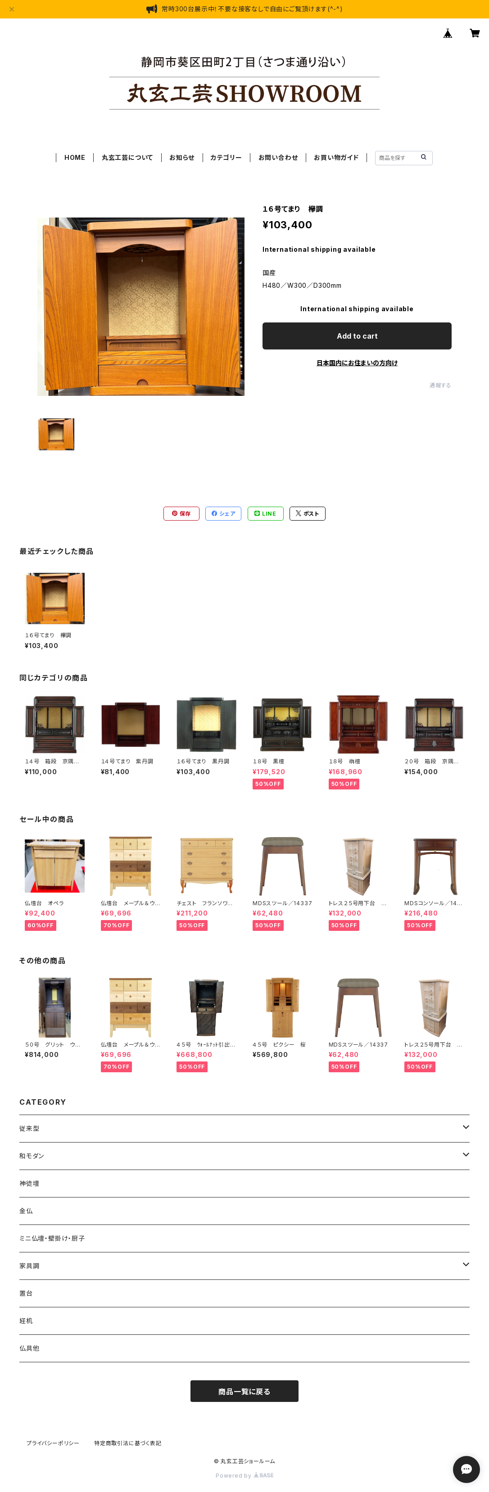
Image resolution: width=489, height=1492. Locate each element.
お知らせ (182, 157)
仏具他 (29, 1348)
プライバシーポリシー (53, 1443)
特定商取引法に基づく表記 (128, 1443)
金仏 (26, 1211)
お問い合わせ (278, 157)
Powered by (244, 1475)
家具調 (29, 1266)
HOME (75, 157)
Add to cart (357, 335)
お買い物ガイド (336, 157)
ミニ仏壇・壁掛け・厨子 (52, 1238)
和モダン (31, 1156)
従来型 (29, 1128)
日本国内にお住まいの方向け (357, 363)
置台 (26, 1293)
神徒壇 (29, 1183)
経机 (26, 1320)
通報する (441, 385)
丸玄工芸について (127, 157)
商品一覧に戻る (244, 1391)
